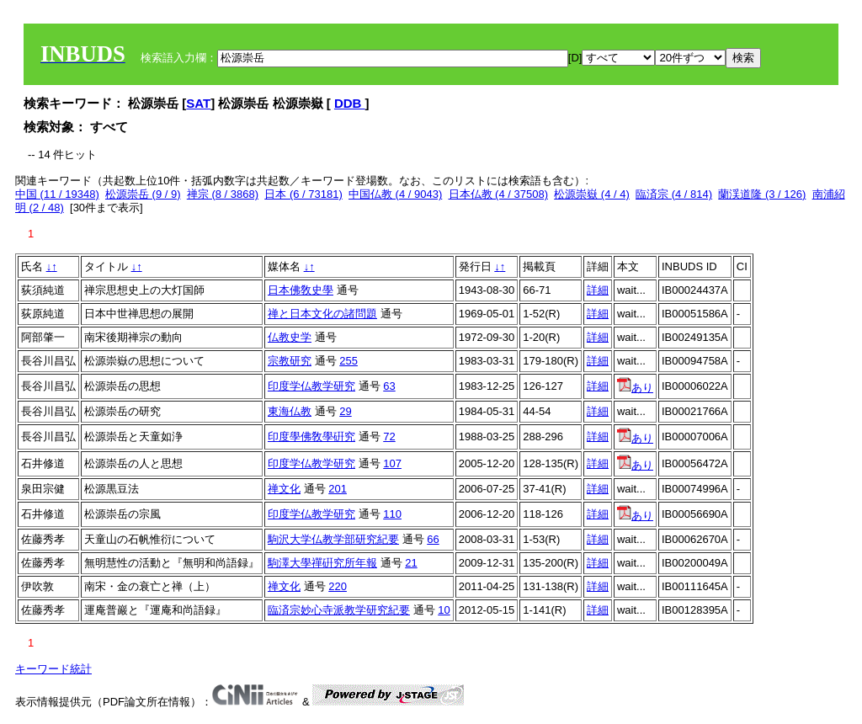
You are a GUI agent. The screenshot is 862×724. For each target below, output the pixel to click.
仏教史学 (289, 337)
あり (635, 387)
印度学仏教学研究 (311, 386)
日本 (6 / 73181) (303, 194)
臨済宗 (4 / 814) (674, 194)
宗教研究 (289, 360)
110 (392, 514)
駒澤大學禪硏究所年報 (322, 562)
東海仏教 (289, 411)
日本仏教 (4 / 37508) (499, 194)
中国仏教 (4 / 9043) (395, 194)
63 (389, 386)
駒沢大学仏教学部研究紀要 (333, 539)
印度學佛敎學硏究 (311, 436)
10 (444, 610)
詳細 (598, 290)
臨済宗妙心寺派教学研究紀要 (339, 610)
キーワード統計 (53, 669)
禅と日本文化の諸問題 (322, 313)
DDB (349, 103)
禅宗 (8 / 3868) (222, 194)
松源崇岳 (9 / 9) (143, 194)
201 (337, 488)
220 (337, 586)
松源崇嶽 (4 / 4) (592, 194)
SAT (198, 103)
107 (392, 463)
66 (433, 539)
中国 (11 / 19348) (57, 194)
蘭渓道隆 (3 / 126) (762, 194)
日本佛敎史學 (300, 290)
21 (411, 562)
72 (389, 436)
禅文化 (284, 488)
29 (345, 411)
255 (348, 360)
